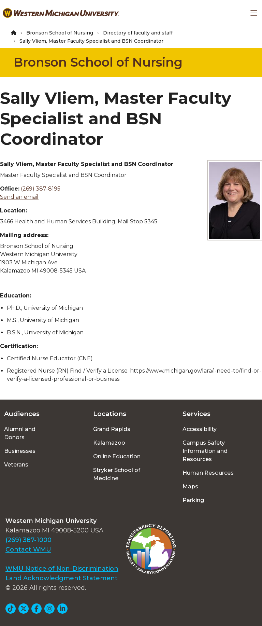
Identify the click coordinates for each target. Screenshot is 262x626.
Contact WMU (28, 549)
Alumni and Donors (19, 433)
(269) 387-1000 (28, 540)
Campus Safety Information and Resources (205, 451)
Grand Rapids (111, 429)
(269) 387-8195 (40, 188)
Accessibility (200, 429)
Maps (190, 486)
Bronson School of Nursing (59, 33)
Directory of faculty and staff (138, 33)
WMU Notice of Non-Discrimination (61, 568)
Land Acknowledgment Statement (61, 578)
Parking (193, 500)
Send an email (19, 197)
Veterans (16, 464)
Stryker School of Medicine (116, 474)
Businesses (19, 451)
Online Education (117, 456)
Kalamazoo (109, 443)
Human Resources (208, 473)
